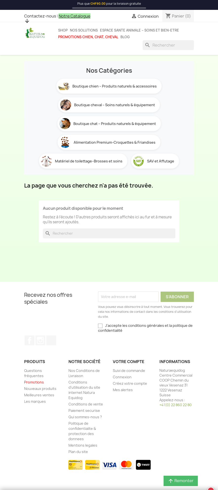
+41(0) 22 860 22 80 (175, 404)
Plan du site (78, 451)
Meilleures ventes (39, 395)
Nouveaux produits (40, 388)
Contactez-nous (40, 16)
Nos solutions (84, 30)
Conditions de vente (85, 404)
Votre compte (128, 361)
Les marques (35, 401)
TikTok (51, 340)
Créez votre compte (130, 383)
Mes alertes (123, 389)
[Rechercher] (168, 45)
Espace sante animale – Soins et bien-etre (139, 30)
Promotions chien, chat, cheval (88, 37)
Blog (125, 37)
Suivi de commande (129, 370)
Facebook (29, 340)
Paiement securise (84, 410)
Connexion (122, 377)
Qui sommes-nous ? (85, 417)
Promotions (34, 382)
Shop (63, 30)
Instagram (40, 340)
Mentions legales (82, 445)
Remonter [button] (181, 481)
